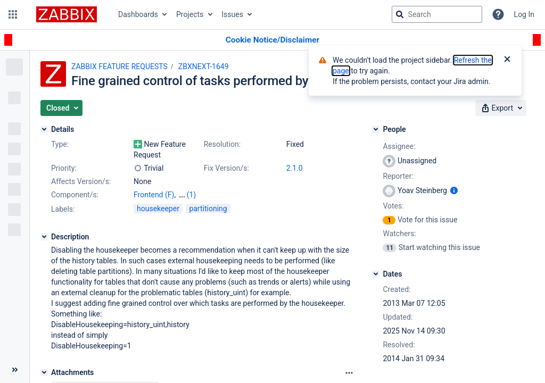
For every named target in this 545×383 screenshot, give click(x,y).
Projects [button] (189, 14)
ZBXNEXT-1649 (203, 66)
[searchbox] (437, 14)
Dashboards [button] (138, 14)
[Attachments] (44, 372)
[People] (375, 129)
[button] (12, 14)
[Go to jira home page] (66, 14)
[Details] (44, 129)
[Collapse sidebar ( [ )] (14, 370)
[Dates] (375, 274)
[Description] (44, 236)
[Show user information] (454, 190)
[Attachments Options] (349, 373)
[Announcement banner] (272, 40)
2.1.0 (294, 168)
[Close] (507, 60)
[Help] (498, 14)
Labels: (63, 209)
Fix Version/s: (226, 168)
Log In (524, 14)
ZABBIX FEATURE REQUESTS (119, 66)
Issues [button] (232, 14)
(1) (191, 194)
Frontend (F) (154, 194)
